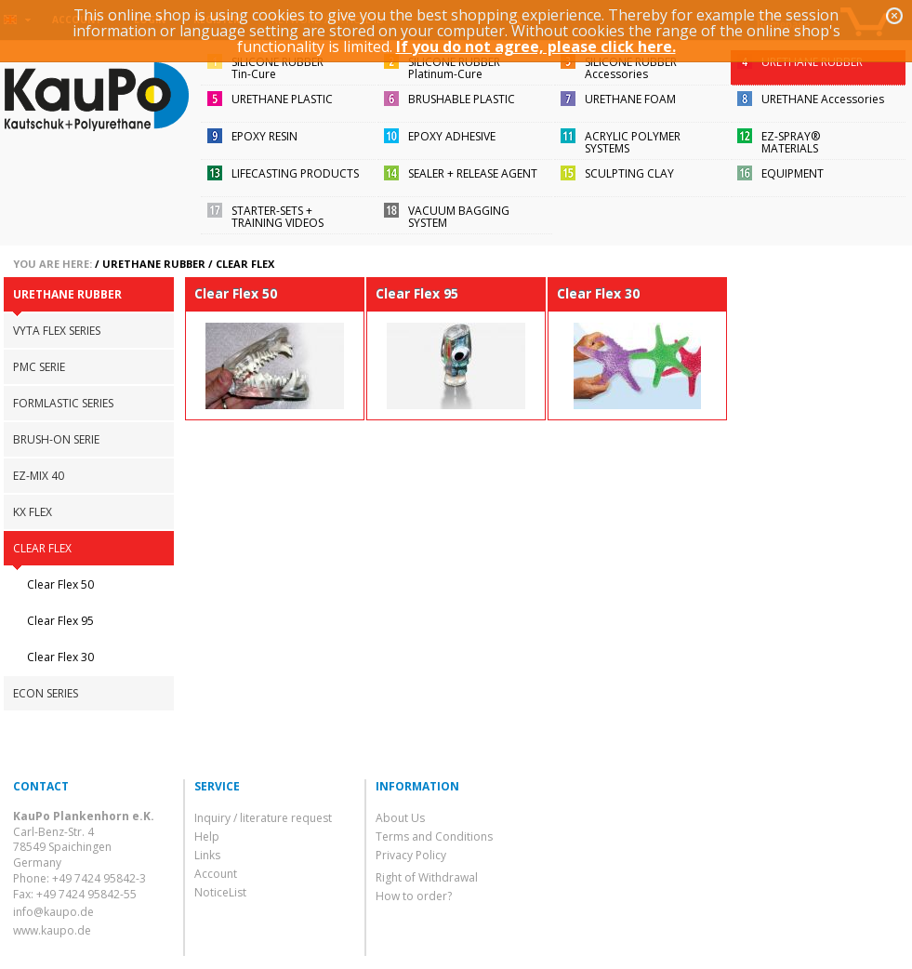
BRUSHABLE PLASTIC (461, 99)
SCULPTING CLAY (629, 173)
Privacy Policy (411, 855)
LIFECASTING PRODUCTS (295, 173)
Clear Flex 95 (60, 621)
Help (206, 836)
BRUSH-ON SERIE (56, 439)
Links (207, 855)
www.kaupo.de (52, 930)
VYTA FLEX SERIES (56, 330)
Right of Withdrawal (427, 877)
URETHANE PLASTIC (282, 99)
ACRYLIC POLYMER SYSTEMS (633, 142)
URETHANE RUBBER (812, 62)
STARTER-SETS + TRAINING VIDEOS (277, 217)
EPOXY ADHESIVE (452, 136)
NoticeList (220, 892)
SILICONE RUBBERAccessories (631, 68)
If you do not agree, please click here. (536, 46)
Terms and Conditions (434, 836)
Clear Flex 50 (60, 584)
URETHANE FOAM (630, 99)
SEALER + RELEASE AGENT (472, 173)
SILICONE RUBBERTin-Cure (277, 68)
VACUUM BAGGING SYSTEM (458, 217)
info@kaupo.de (53, 912)
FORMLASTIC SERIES (63, 403)
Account (215, 874)
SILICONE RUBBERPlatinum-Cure (454, 68)
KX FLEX (32, 512)
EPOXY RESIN (264, 136)
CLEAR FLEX (245, 264)
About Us (400, 818)
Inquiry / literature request (263, 818)
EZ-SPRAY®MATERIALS (790, 142)
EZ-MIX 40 (38, 476)
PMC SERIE (39, 367)
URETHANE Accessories (822, 99)
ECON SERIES (45, 693)
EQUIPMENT (792, 173)
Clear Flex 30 (60, 657)
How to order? (414, 896)
